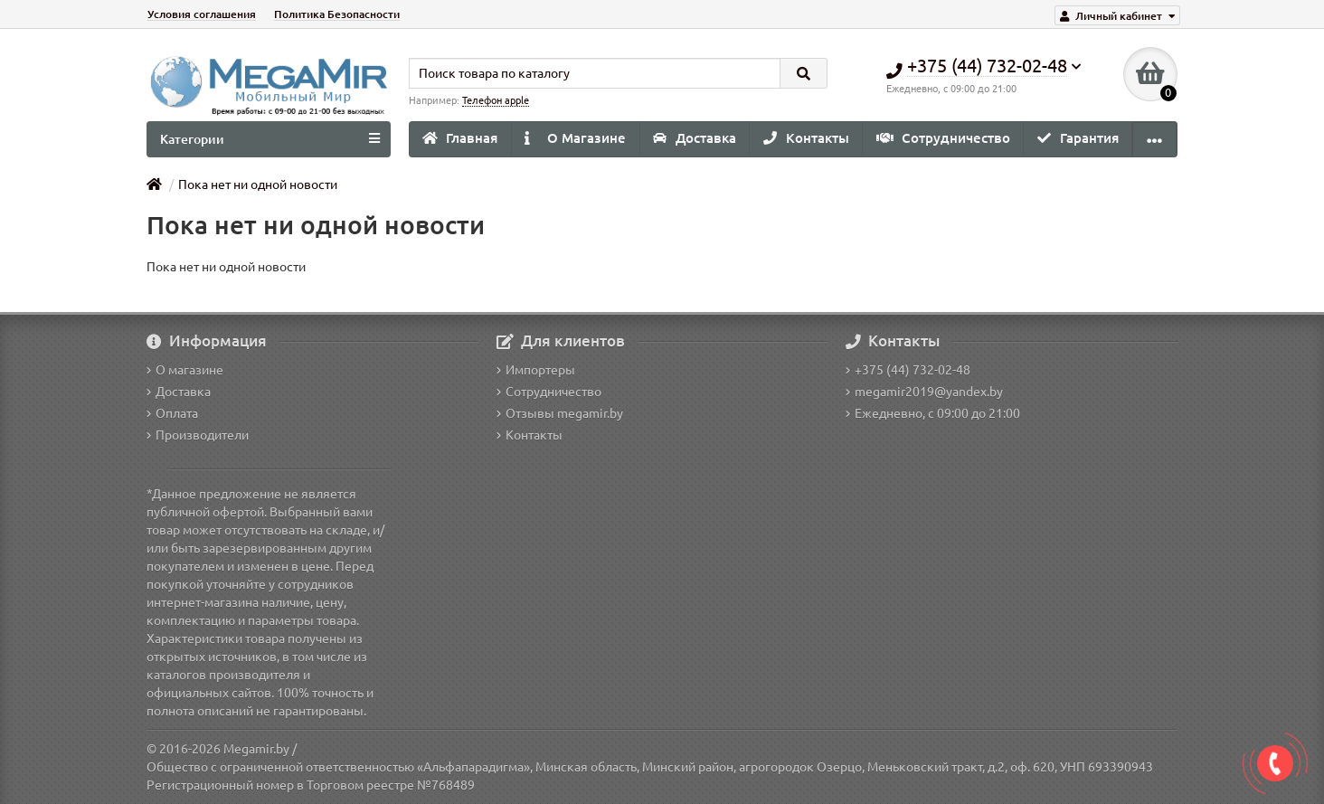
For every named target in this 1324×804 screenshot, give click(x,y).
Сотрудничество (943, 138)
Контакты (806, 138)
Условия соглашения (201, 14)
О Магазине (575, 138)
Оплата (172, 413)
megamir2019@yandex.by (924, 391)
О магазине (185, 370)
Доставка (694, 138)
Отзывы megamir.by (559, 413)
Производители (198, 435)
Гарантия (1078, 138)
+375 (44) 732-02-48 (908, 370)
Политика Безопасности (337, 14)
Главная (459, 138)
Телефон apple (495, 100)
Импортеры (535, 370)
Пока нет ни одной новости (257, 184)
